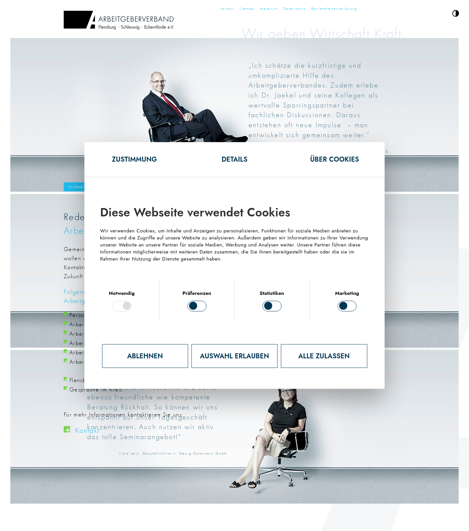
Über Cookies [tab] (334, 159)
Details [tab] (234, 159)
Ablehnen (145, 356)
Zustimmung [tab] (134, 159)
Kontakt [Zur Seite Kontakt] (226, 8)
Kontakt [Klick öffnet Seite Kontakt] (87, 429)
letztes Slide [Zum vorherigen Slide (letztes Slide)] (97, 110)
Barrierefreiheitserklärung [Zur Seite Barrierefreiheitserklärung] (334, 8)
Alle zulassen (324, 356)
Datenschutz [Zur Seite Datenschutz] (295, 8)
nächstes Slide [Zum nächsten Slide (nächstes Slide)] (372, 110)
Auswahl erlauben (234, 356)
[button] (455, 14)
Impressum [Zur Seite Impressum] (269, 8)
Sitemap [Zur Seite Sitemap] (246, 8)
